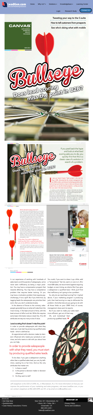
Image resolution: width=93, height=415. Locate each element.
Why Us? (42, 4)
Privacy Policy (70, 403)
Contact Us (86, 10)
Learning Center (82, 4)
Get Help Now (8, 401)
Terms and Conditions (73, 406)
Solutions (53, 4)
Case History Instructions (12, 406)
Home (32, 4)
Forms (24, 406)
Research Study (71, 11)
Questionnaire (8, 403)
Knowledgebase (66, 4)
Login (58, 11)
